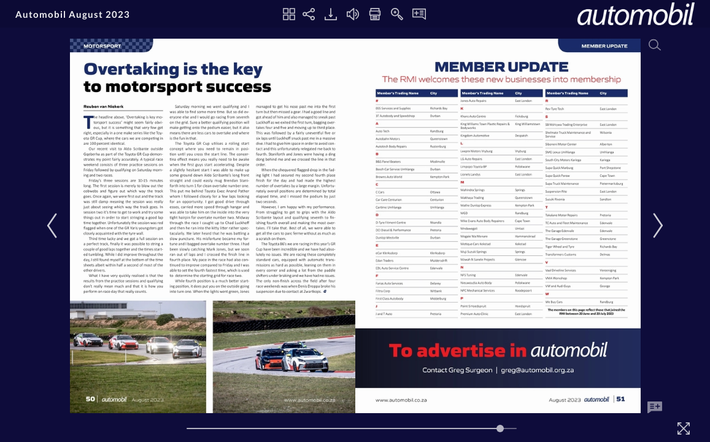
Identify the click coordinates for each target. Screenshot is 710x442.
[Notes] (419, 14)
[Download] (330, 14)
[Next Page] (656, 225)
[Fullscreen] (683, 428)
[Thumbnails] (289, 14)
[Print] (375, 14)
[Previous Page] (54, 225)
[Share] (308, 14)
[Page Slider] (352, 428)
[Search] (655, 45)
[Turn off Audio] (352, 14)
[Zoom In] (397, 14)
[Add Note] (655, 407)
